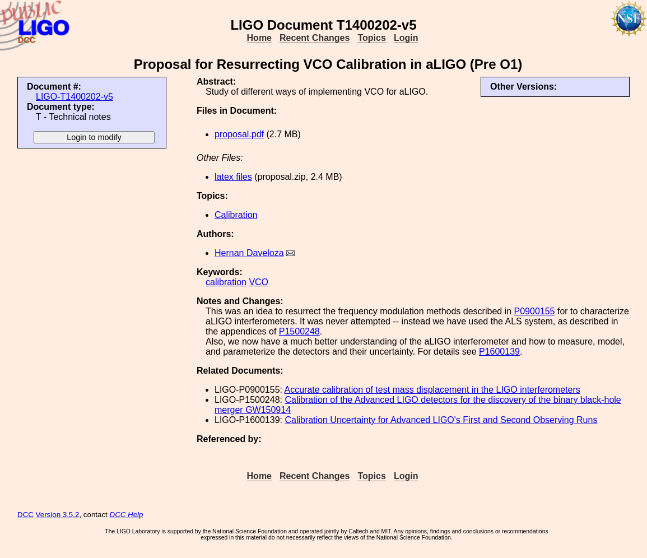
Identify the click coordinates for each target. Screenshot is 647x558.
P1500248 (299, 331)
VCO (258, 282)
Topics (371, 38)
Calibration (236, 215)
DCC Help (126, 514)
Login (406, 38)
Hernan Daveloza (249, 253)
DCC (25, 514)
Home (259, 38)
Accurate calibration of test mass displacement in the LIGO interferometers (432, 389)
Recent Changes (315, 38)
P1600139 (499, 351)
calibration (226, 282)
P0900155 (534, 311)
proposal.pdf (239, 134)
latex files (233, 177)
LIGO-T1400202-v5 (74, 96)
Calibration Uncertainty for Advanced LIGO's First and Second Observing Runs (441, 420)
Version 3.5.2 (58, 514)
